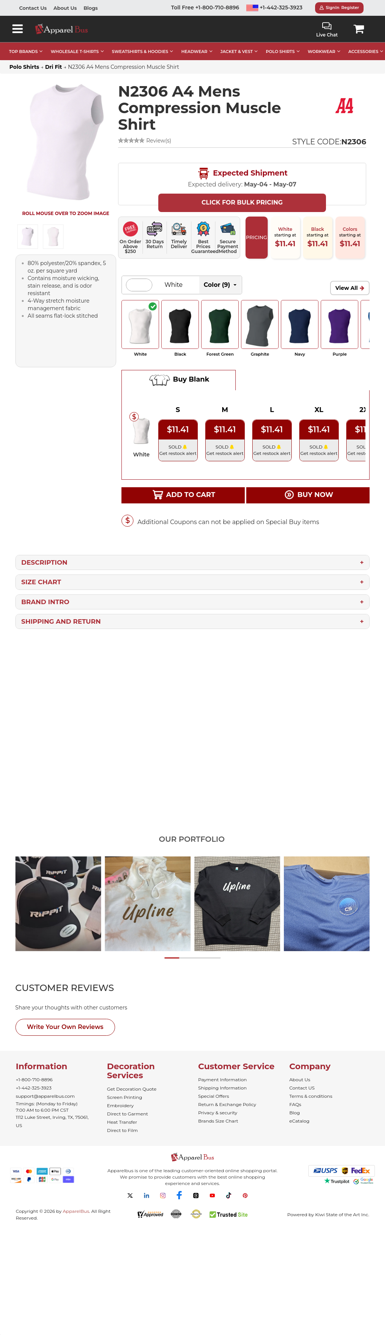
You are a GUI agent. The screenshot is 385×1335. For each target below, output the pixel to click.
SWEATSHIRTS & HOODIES (140, 51)
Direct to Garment (127, 1114)
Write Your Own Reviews (65, 1026)
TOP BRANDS (23, 51)
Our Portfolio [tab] (191, 839)
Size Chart (41, 582)
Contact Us (33, 8)
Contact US (302, 1088)
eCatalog (299, 1121)
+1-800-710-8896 (34, 1079)
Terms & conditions (311, 1096)
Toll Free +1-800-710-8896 (205, 7)
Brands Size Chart (218, 1121)
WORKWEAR (321, 51)
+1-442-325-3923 (274, 7)
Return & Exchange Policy (227, 1104)
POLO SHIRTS (280, 51)
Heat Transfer (122, 1122)
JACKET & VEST (236, 51)
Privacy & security (217, 1112)
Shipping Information (222, 1088)
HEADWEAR (194, 51)
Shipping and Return (61, 621)
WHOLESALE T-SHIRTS (75, 51)
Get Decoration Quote (132, 1089)
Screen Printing (124, 1097)
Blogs (90, 8)
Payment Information (222, 1079)
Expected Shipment (242, 173)
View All (346, 288)
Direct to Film (122, 1130)
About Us (65, 8)
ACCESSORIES (363, 51)
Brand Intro (45, 602)
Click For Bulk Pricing (242, 202)
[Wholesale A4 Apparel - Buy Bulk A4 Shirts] (345, 105)
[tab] (78, 988)
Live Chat (327, 30)
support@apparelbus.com (45, 1096)
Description (44, 562)
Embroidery (120, 1105)
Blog (295, 1112)
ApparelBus (76, 1211)
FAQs (296, 1104)
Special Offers (213, 1096)
